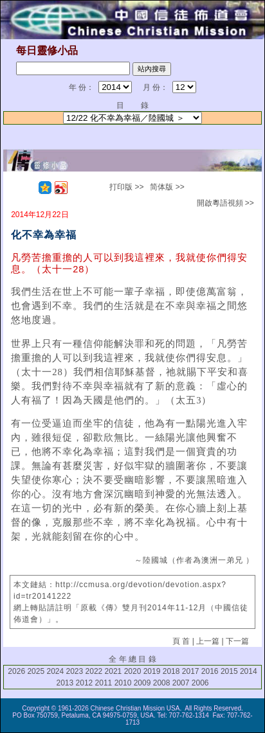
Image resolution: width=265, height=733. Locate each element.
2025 (35, 671)
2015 (229, 671)
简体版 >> (167, 186)
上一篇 (207, 641)
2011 (104, 682)
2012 (84, 682)
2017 (190, 671)
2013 (64, 682)
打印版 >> (126, 186)
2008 (161, 682)
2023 (75, 671)
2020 (133, 671)
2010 (123, 682)
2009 (142, 682)
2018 (171, 671)
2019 (152, 671)
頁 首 (181, 641)
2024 (55, 671)
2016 (210, 671)
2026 (16, 671)
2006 (200, 682)
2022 (94, 671)
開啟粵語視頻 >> (225, 203)
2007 (181, 682)
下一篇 (237, 641)
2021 (113, 671)
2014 (248, 671)
